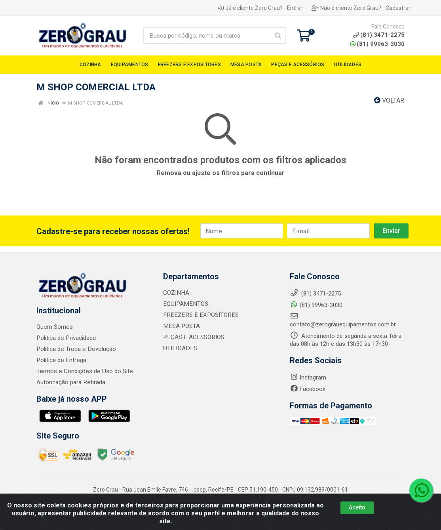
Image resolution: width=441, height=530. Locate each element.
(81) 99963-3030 (377, 44)
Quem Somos (54, 326)
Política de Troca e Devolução (75, 349)
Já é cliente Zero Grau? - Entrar (260, 8)
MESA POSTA (180, 326)
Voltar (389, 100)
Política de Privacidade (65, 337)
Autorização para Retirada (70, 382)
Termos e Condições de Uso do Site (83, 371)
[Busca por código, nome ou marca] (206, 35)
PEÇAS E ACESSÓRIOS (192, 337)
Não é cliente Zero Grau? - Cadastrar (361, 8)
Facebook (307, 389)
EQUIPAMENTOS (184, 303)
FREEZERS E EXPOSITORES (198, 314)
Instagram (308, 377)
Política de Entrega (60, 360)
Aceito (357, 507)
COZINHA (175, 292)
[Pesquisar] (278, 35)
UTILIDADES (178, 348)
